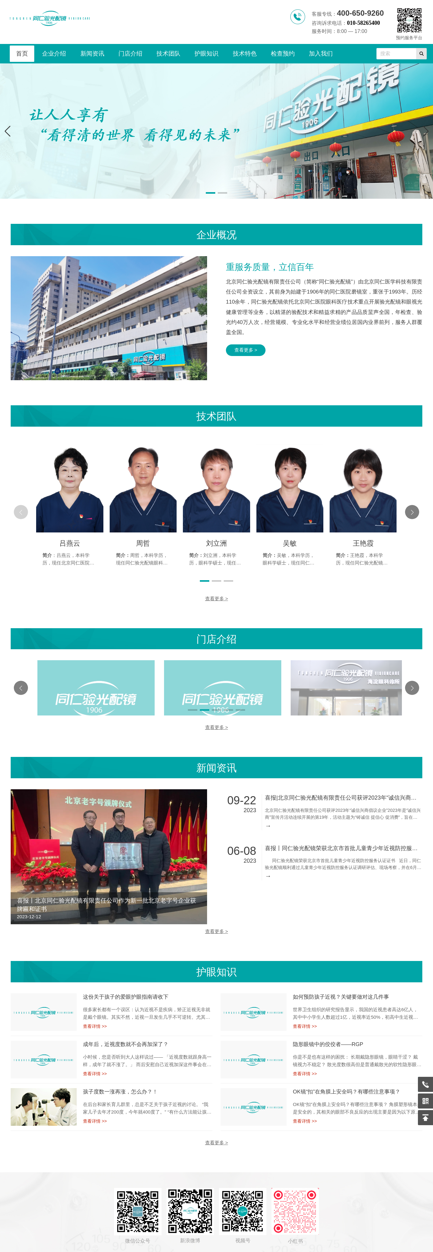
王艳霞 (363, 543)
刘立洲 (216, 543)
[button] (425, 131)
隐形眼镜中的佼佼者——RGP (328, 1036)
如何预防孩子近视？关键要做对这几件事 (341, 989)
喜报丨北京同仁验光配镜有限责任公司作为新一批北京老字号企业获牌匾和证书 (106, 896)
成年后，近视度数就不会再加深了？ (125, 1036)
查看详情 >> (95, 1018)
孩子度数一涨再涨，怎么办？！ (120, 1084)
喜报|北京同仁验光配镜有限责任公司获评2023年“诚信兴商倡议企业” (343, 789)
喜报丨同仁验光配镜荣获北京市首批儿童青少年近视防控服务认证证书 (343, 840)
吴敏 (290, 543)
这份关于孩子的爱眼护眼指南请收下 (125, 989)
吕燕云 (69, 543)
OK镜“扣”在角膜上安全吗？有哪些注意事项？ (346, 1084)
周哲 (143, 543)
